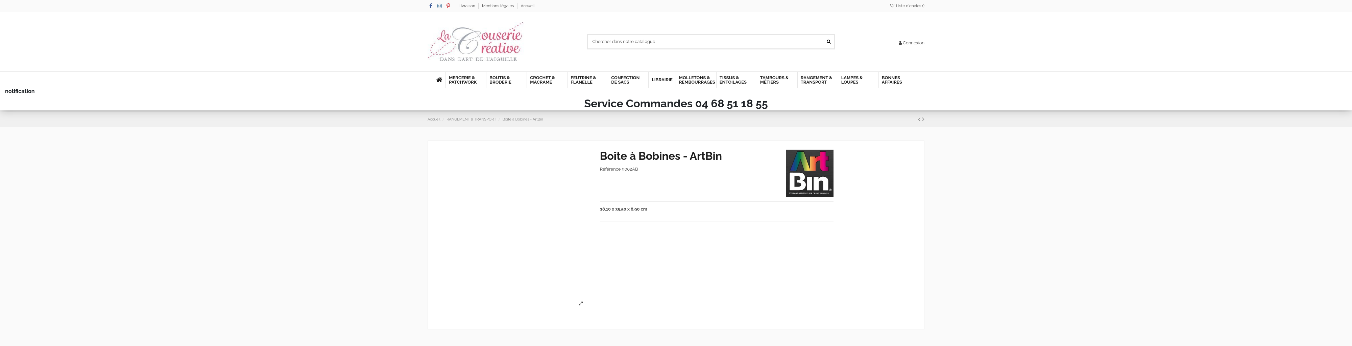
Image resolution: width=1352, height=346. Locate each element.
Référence (610, 169)
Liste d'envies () (907, 5)
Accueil (528, 5)
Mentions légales (498, 5)
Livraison (467, 5)
